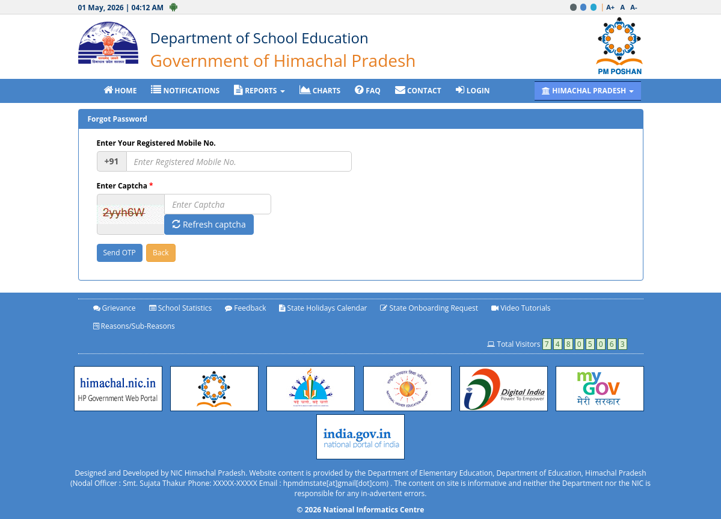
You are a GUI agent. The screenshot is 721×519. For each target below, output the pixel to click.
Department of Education (539, 473)
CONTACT (418, 90)
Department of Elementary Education (429, 473)
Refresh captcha (208, 224)
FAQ (368, 90)
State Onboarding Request (429, 308)
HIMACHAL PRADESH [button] (588, 90)
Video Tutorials (521, 308)
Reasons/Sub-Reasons (134, 326)
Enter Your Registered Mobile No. (156, 143)
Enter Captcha (125, 186)
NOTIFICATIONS (185, 90)
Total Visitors (557, 344)
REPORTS (259, 90)
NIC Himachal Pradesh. (209, 473)
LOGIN (473, 90)
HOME (120, 90)
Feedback (245, 308)
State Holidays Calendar (323, 308)
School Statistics (180, 308)
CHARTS (320, 90)
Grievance (114, 308)
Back (160, 252)
